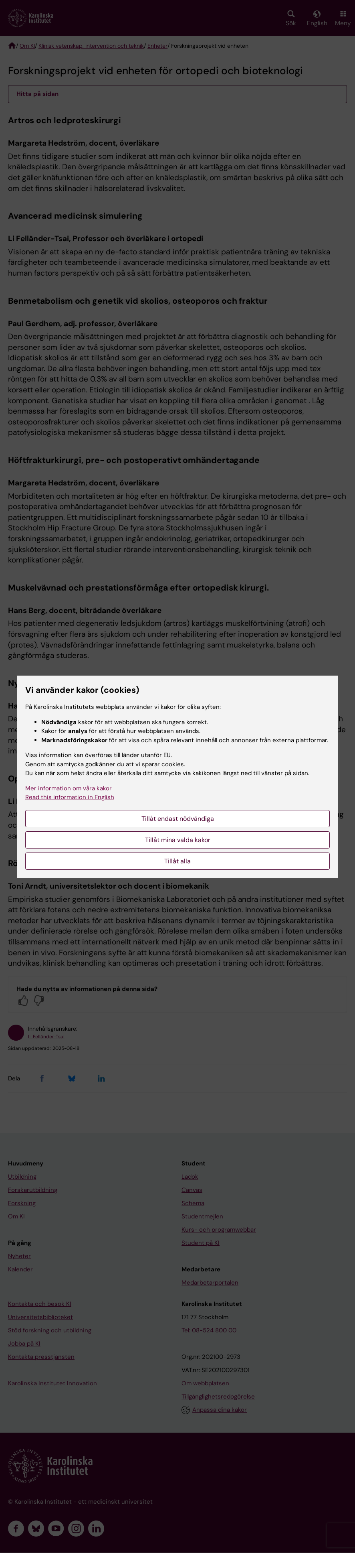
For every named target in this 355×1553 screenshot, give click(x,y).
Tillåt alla (177, 861)
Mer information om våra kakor (68, 788)
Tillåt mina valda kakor (177, 840)
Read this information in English (69, 797)
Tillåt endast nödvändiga (177, 818)
